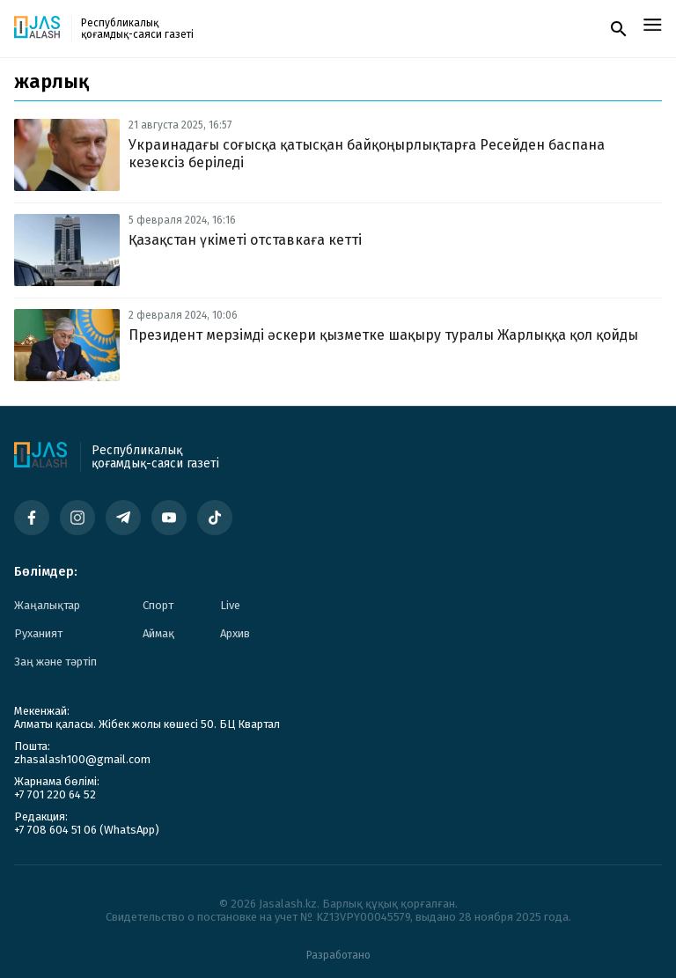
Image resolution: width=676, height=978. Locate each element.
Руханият (38, 633)
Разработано (338, 955)
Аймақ (158, 633)
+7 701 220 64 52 (55, 794)
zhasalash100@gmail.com (82, 759)
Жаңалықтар (47, 605)
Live (230, 605)
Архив (235, 633)
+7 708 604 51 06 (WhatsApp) (86, 829)
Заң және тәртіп (55, 661)
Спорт (158, 605)
